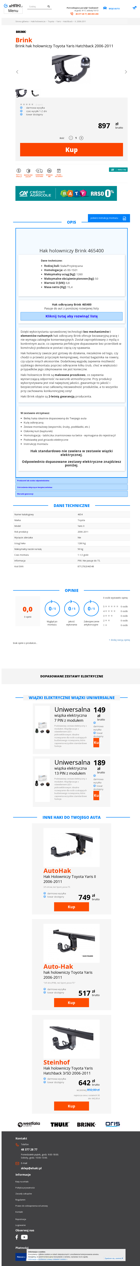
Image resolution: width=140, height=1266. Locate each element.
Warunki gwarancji (25, 494)
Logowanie (20, 1225)
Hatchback (67, 21)
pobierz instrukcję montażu (108, 218)
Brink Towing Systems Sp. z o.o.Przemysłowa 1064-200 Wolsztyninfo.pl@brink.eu (71, 481)
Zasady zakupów (23, 1193)
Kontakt (19, 1211)
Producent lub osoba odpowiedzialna (33, 480)
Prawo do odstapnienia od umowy (31, 1205)
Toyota (51, 21)
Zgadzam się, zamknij (114, 1258)
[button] (17, 72)
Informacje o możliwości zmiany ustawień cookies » (47, 1259)
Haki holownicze (38, 21)
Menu (13, 10)
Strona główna (22, 21)
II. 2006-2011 (80, 21)
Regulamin (20, 1199)
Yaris (58, 21)
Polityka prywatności (25, 1187)
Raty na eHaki (22, 1181)
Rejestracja (20, 1219)
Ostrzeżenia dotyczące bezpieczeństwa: (35, 487)
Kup (71, 149)
